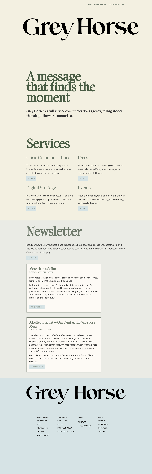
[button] (116, 5)
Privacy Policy (84, 426)
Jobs (39, 424)
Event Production (65, 432)
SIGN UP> (32, 258)
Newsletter (42, 428)
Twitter (101, 432)
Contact (82, 422)
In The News (42, 421)
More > (31, 178)
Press (59, 424)
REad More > (37, 307)
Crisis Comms (63, 421)
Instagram (103, 424)
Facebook (102, 428)
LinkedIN (102, 421)
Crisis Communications (97, 5)
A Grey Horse (43, 435)
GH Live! (40, 432)
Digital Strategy (64, 428)
